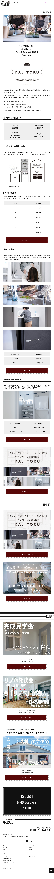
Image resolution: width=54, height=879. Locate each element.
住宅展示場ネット (31, 856)
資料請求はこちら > (27, 491)
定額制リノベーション (8, 862)
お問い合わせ (30, 850)
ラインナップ (30, 846)
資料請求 (29, 848)
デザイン (5, 852)
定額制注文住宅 (7, 858)
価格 (4, 854)
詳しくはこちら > (27, 240)
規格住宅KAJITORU (8, 860)
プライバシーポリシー (33, 854)
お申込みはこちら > (27, 717)
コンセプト (5, 848)
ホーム (4, 846)
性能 (4, 850)
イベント (5, 856)
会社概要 (29, 852)
